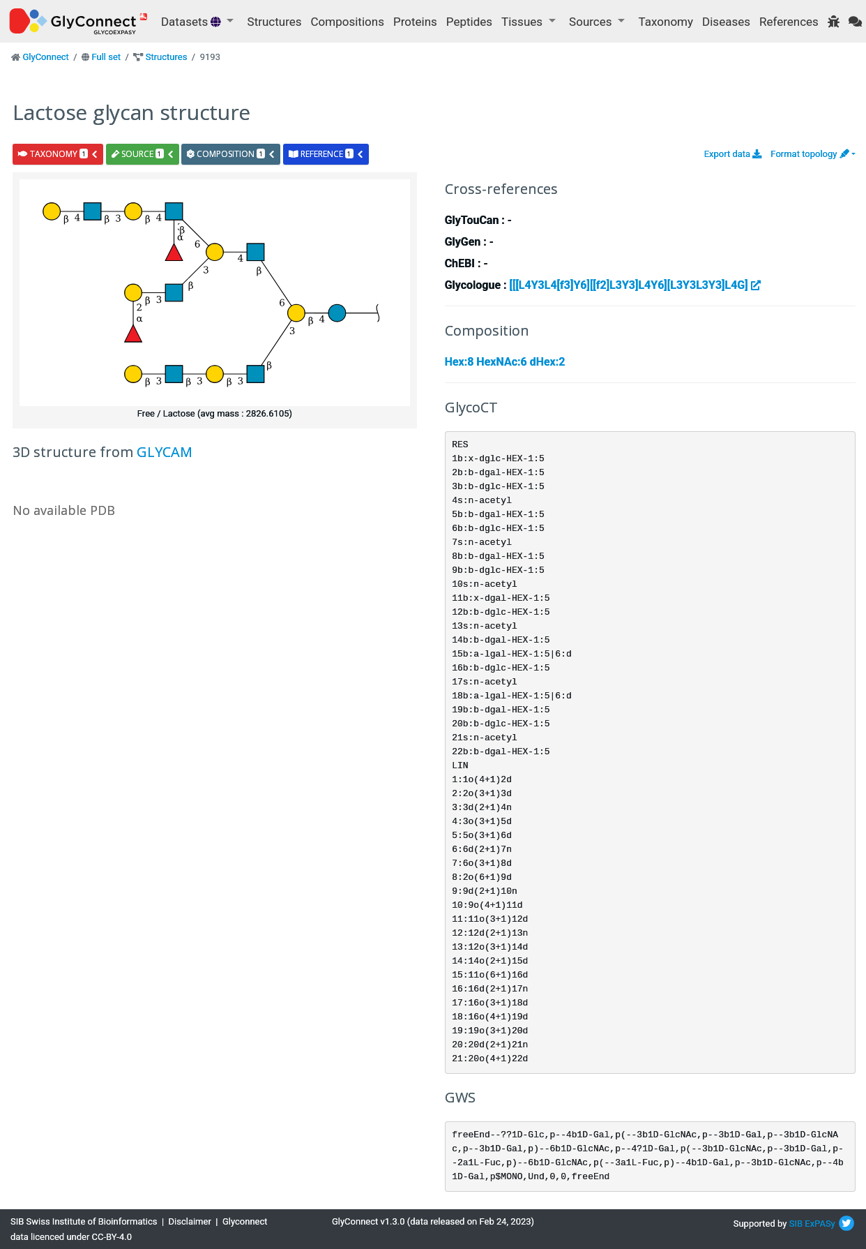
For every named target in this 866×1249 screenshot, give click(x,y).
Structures (275, 22)
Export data (733, 154)
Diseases (726, 22)
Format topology (809, 154)
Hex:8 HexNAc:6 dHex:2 (505, 361)
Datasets (192, 22)
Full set (106, 57)
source (143, 154)
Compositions (347, 22)
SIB (796, 1223)
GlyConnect (45, 57)
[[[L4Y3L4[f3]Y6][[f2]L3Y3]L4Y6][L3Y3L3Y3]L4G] (635, 285)
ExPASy (820, 1223)
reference (326, 154)
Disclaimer (190, 1221)
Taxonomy (666, 22)
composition (231, 154)
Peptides (469, 22)
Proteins (415, 22)
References (789, 22)
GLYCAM (164, 451)
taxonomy (58, 154)
